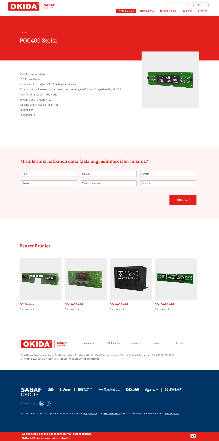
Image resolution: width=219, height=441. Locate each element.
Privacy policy (172, 413)
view (42, 292)
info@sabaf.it (90, 413)
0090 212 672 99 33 (165, 355)
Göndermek (183, 199)
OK (193, 437)
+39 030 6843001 (112, 413)
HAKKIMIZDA (147, 11)
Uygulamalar (126, 11)
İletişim (202, 11)
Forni (25, 32)
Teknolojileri (168, 11)
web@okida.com (142, 355)
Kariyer (187, 11)
